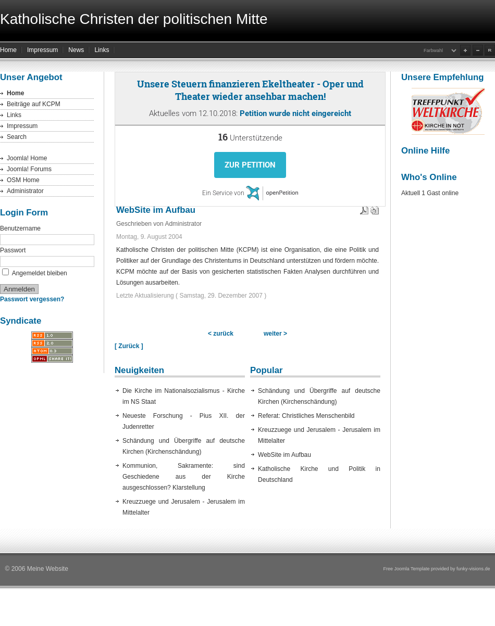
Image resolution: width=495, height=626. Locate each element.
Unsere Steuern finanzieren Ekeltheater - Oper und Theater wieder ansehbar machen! (250, 90)
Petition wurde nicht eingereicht (295, 113)
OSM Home (23, 180)
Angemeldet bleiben (39, 273)
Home (8, 50)
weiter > (275, 333)
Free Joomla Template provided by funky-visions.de (436, 568)
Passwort (13, 250)
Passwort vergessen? (32, 299)
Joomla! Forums (29, 169)
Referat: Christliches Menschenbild (306, 415)
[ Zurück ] (129, 346)
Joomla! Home (27, 158)
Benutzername (20, 228)
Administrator (25, 191)
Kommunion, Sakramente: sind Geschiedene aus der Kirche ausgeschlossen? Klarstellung (183, 476)
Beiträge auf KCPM (33, 104)
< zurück (220, 333)
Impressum (42, 50)
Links (101, 50)
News (76, 50)
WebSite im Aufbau (284, 454)
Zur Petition (250, 165)
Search (17, 136)
